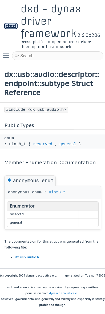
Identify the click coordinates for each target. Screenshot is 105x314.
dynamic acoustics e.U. (64, 293)
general (67, 144)
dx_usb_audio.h (27, 257)
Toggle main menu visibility (7, 53)
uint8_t (57, 192)
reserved (42, 144)
